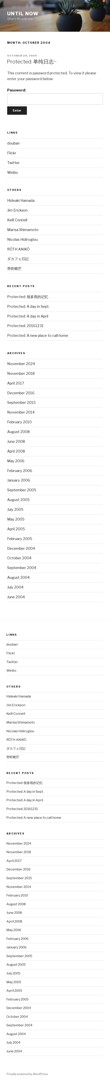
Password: (55, 96)
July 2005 (15, 509)
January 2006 (18, 480)
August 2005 (18, 500)
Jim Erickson (17, 210)
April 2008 (16, 451)
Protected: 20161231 (25, 326)
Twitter (13, 163)
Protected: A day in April (27, 316)
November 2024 (21, 364)
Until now (23, 14)
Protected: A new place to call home (37, 335)
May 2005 (16, 519)
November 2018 (21, 373)
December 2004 (21, 548)
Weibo (12, 172)
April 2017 (15, 383)
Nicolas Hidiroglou (22, 239)
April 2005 (16, 529)
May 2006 (16, 461)
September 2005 (21, 490)
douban (13, 143)
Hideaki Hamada (20, 200)
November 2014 (21, 412)
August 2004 (18, 577)
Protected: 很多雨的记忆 (27, 297)
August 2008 (18, 432)
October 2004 (19, 558)
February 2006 (19, 471)
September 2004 (21, 568)
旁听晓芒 (14, 268)
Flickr (11, 153)
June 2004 (16, 597)
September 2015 (21, 402)
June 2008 (16, 441)
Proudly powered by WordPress (27, 1074)
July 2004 (15, 587)
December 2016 (20, 393)
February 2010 (19, 422)
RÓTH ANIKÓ (18, 249)
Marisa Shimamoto (22, 230)
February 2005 (19, 539)
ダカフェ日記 (18, 259)
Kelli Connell (17, 220)
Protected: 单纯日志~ (32, 61)
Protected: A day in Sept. (28, 306)
